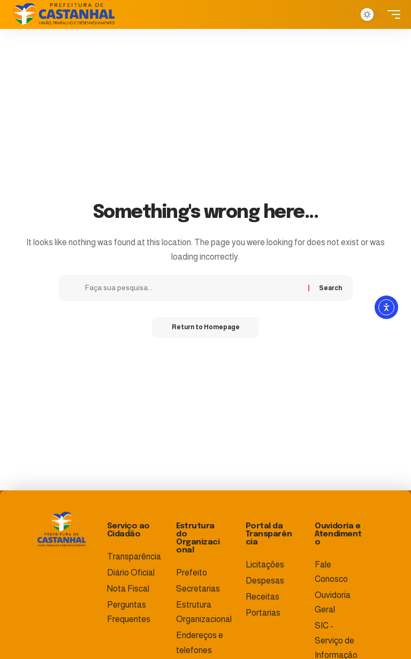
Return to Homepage (206, 327)
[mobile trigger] (391, 14)
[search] (344, 14)
